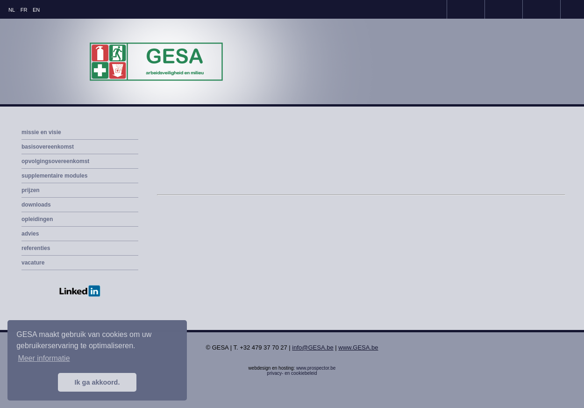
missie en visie (41, 132)
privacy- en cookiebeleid (292, 373)
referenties (35, 248)
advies (30, 233)
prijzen (30, 190)
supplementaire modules (54, 175)
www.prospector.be (316, 368)
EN (36, 10)
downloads (36, 204)
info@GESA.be (312, 347)
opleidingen (37, 219)
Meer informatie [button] (44, 358)
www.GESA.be (358, 347)
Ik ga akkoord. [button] (97, 382)
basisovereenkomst (47, 146)
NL (11, 10)
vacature (32, 262)
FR (24, 10)
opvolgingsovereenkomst (55, 161)
